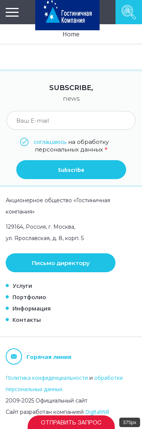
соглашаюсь (50, 141)
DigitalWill (97, 411)
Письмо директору (61, 263)
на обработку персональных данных (71, 145)
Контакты (26, 319)
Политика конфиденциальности (47, 377)
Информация (31, 308)
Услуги (22, 285)
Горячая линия (38, 356)
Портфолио (29, 297)
